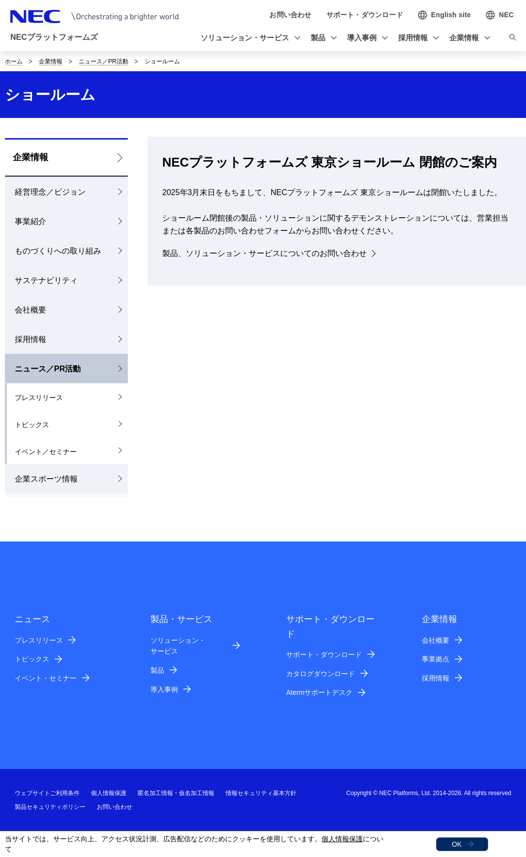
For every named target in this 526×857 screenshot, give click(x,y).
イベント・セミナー (46, 678)
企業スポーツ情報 (46, 479)
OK (457, 844)
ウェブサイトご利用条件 (47, 793)
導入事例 (164, 689)
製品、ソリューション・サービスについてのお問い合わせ (264, 253)
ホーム (14, 61)
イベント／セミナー (46, 452)
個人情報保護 (342, 839)
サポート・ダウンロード (324, 654)
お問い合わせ (114, 806)
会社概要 (30, 310)
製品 (157, 670)
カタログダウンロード (320, 674)
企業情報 (50, 61)
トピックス (32, 424)
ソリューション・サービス (177, 646)
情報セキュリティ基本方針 (261, 793)
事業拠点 (435, 659)
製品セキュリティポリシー (50, 806)
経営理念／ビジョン (50, 192)
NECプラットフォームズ (54, 37)
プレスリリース (39, 397)
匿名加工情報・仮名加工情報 (176, 793)
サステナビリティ (46, 280)
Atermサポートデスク (319, 692)
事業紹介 (30, 221)
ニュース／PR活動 (103, 61)
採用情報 (30, 339)
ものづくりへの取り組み (58, 251)
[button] (249, 38)
